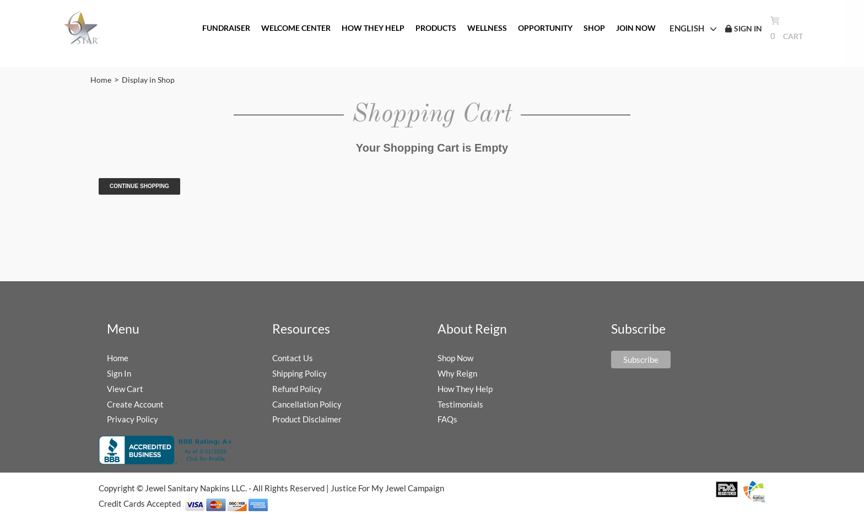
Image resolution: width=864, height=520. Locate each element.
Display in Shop (148, 79)
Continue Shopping (139, 186)
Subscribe (640, 359)
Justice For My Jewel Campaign (387, 488)
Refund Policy (297, 389)
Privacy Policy (132, 419)
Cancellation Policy (307, 404)
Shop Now (455, 358)
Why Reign (457, 373)
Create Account (135, 404)
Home (100, 79)
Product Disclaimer (307, 419)
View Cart (125, 389)
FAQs (447, 419)
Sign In (119, 373)
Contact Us (292, 358)
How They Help (465, 389)
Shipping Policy (299, 373)
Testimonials (460, 404)
